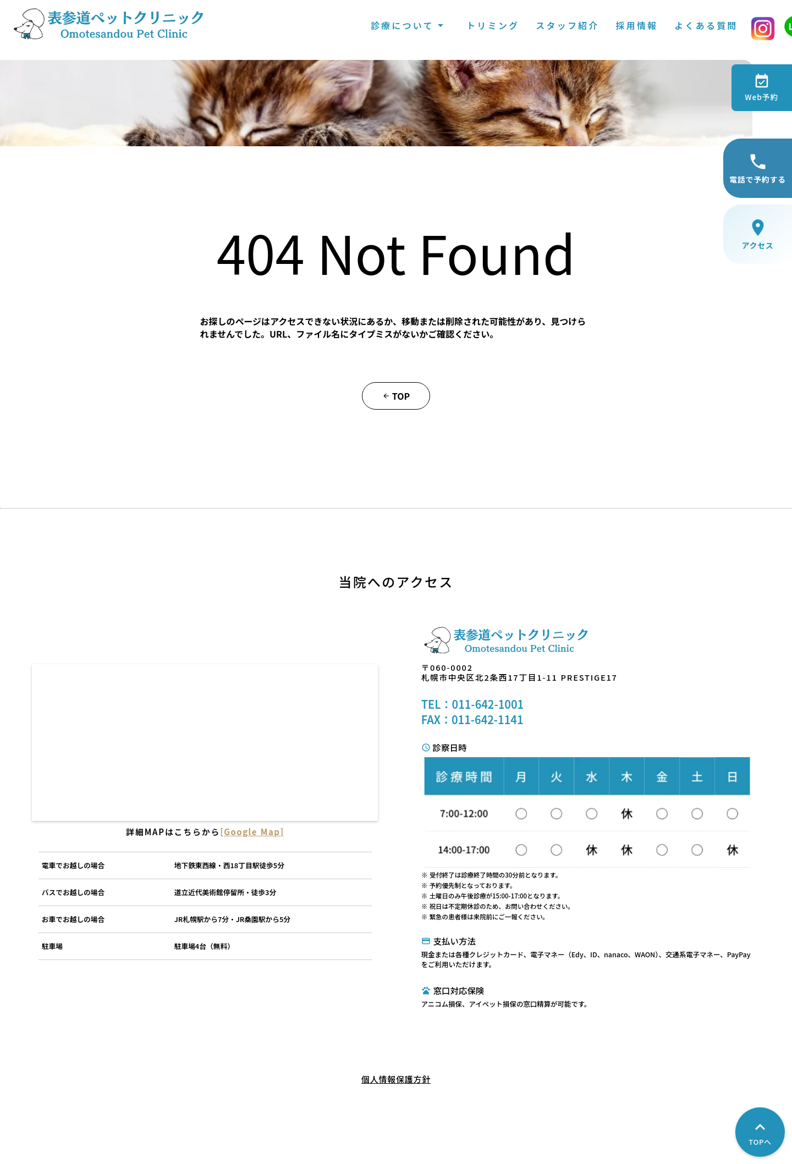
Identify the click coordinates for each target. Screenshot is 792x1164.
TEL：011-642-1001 (476, 734)
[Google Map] (309, 852)
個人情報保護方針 (396, 1076)
